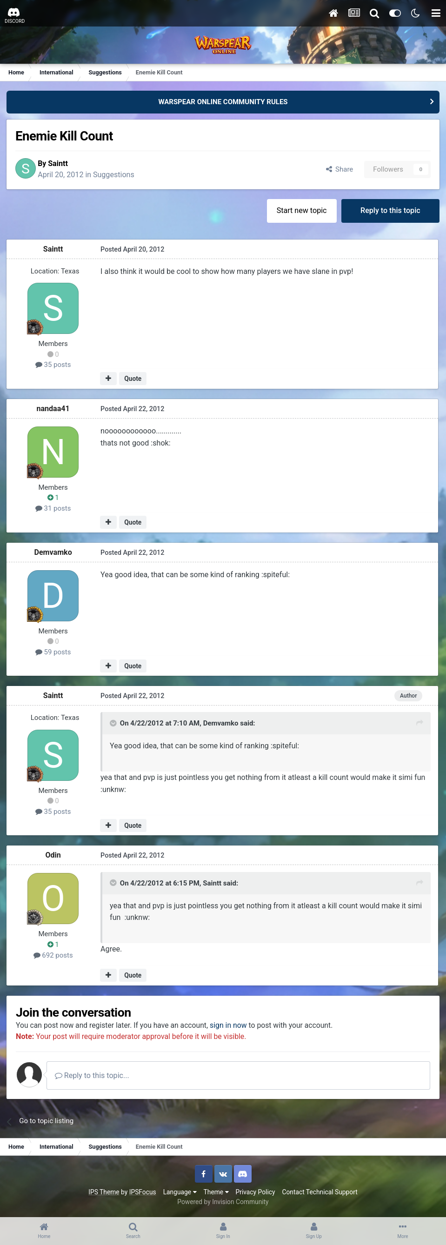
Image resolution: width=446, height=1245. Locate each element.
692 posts (53, 956)
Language (180, 1193)
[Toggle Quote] (114, 724)
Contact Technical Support (319, 1193)
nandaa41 (53, 409)
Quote (133, 379)
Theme (216, 1193)
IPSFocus (142, 1193)
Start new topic (301, 211)
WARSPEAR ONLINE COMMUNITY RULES (222, 102)
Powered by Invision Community (222, 1203)
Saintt (63, 164)
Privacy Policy (255, 1193)
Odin (53, 856)
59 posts (54, 653)
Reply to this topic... (97, 1076)
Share (338, 170)
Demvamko (54, 552)
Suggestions (118, 175)
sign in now (234, 1026)
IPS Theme (103, 1193)
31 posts (54, 509)
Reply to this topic (390, 211)
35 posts (54, 365)
